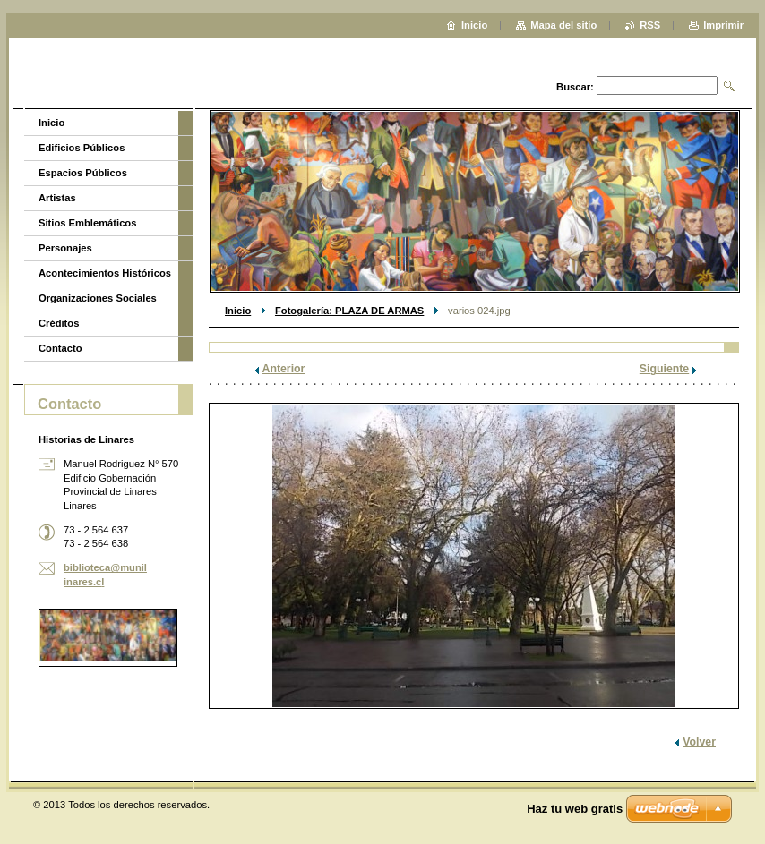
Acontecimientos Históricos (105, 273)
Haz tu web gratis (575, 808)
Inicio (238, 310)
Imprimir (723, 25)
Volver (699, 742)
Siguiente (664, 368)
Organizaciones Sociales (98, 298)
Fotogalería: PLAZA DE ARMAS (349, 310)
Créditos (59, 323)
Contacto (60, 348)
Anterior (283, 368)
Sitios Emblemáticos (87, 222)
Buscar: (575, 86)
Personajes (65, 248)
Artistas (57, 197)
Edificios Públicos (82, 147)
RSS (650, 25)
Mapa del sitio (563, 25)
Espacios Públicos (83, 172)
